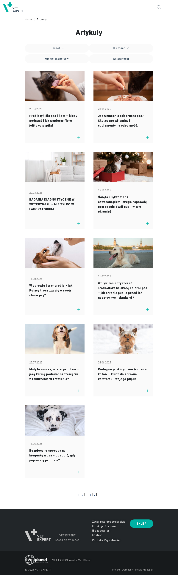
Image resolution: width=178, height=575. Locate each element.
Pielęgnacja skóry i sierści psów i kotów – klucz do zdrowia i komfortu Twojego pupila (123, 374)
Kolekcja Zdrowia (104, 526)
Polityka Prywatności (106, 540)
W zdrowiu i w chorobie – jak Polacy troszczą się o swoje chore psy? (50, 290)
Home (28, 19)
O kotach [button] (119, 48)
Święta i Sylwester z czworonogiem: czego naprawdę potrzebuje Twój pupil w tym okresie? (122, 204)
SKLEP (142, 523)
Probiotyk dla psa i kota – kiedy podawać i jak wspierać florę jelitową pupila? (53, 120)
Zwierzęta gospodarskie (108, 521)
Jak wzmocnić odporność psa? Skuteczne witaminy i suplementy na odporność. (121, 120)
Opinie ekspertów (57, 58)
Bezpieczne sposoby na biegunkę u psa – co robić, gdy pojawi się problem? (52, 455)
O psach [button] (55, 48)
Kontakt (97, 535)
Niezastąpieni (101, 530)
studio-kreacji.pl (144, 569)
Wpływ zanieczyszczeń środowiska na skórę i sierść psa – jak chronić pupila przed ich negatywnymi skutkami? (122, 290)
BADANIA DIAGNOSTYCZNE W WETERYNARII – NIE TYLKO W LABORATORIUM (51, 204)
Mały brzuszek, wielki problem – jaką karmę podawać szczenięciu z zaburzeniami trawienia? (54, 374)
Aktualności (121, 58)
